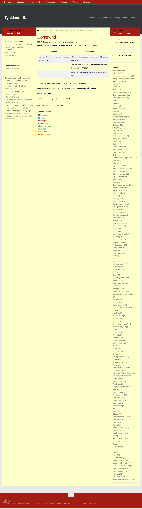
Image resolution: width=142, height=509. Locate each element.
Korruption (117, 289)
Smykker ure (118, 420)
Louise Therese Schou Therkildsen (19, 45)
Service (116, 404)
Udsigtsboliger (118, 469)
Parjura (116, 366)
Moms (115, 336)
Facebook (43, 116)
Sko (115, 412)
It (114, 273)
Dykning (116, 161)
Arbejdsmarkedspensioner (123, 79)
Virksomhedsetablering (122, 480)
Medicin (116, 319)
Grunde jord (118, 238)
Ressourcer (117, 393)
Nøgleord (33, 3)
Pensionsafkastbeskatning (123, 374)
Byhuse (116, 150)
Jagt (115, 276)
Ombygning (117, 352)
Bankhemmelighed (120, 93)
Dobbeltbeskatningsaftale (123, 159)
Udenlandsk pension (121, 464)
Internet (116, 268)
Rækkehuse (118, 382)
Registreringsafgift (120, 388)
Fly (114, 197)
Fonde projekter (119, 210)
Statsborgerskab (119, 428)
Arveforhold (117, 82)
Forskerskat (118, 219)
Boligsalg (117, 131)
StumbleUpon (44, 127)
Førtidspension (119, 205)
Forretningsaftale (119, 216)
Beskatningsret (119, 99)
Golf (115, 229)
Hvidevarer (117, 254)
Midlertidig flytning (120, 328)
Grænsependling (119, 235)
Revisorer (117, 398)
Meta (61, 3)
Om (71, 3)
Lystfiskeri (117, 314)
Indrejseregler (118, 265)
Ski (114, 409)
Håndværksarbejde (120, 243)
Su (114, 437)
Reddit (42, 130)
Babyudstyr (117, 90)
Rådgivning (117, 379)
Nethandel (117, 338)
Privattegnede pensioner (122, 377)
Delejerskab (118, 153)
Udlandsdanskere (120, 467)
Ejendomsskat (118, 172)
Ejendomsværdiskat (121, 178)
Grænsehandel (119, 232)
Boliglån (116, 126)
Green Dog (10, 51)
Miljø (115, 330)
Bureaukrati (117, 148)
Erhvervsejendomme (121, 186)
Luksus (116, 311)
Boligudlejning (118, 139)
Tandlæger (117, 442)
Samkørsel (117, 401)
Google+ (42, 122)
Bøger (115, 104)
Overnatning (118, 360)
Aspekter (48, 3)
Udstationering (119, 472)
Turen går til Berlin (13, 98)
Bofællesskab (118, 109)
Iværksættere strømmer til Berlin (18, 109)
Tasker (116, 445)
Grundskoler (118, 240)
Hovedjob (117, 251)
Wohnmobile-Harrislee (14, 48)
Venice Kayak (11, 56)
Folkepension (118, 208)
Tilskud (116, 450)
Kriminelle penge (119, 292)
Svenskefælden (119, 439)
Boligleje (116, 129)
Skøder (116, 415)
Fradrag (116, 221)
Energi (116, 183)
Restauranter (118, 396)
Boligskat (117, 134)
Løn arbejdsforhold (120, 308)
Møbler (116, 333)
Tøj (114, 453)
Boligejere (117, 120)
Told (115, 456)
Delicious (43, 124)
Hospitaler (117, 249)
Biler (115, 101)
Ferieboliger (118, 191)
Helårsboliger (118, 246)
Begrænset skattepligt (121, 96)
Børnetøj (116, 107)
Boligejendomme (119, 118)
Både (115, 88)
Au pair (116, 85)
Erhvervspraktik (119, 189)
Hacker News (44, 135)
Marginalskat (118, 317)
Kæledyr (116, 281)
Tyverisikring (118, 458)
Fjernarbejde (118, 194)
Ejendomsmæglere (120, 169)
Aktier (115, 74)
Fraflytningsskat (119, 224)
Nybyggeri (117, 341)
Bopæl (116, 142)
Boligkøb (116, 123)
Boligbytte (117, 115)
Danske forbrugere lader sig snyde (19, 111)
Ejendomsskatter (119, 175)
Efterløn (116, 164)
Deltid (115, 156)
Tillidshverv (117, 448)
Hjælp (82, 3)
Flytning (116, 199)
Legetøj (116, 303)
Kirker (115, 287)
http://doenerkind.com (54, 107)
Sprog (115, 426)
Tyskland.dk (18, 18)
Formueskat (118, 213)
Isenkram (117, 270)
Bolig (115, 112)
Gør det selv (118, 227)
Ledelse (116, 300)
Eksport (116, 180)
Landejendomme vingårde (123, 295)
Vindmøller (117, 478)
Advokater (117, 71)
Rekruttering (118, 390)
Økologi (116, 347)
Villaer (115, 475)
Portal (7, 3)
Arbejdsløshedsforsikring (122, 77)
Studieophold (118, 434)
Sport (115, 423)
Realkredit (117, 385)
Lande (19, 3)
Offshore (116, 349)
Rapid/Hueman (68, 504)
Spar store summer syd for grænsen (19, 106)
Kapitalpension (119, 284)
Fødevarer (117, 202)
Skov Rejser (10, 53)
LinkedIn (42, 132)
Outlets (116, 355)
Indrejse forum (118, 262)
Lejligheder (117, 306)
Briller (115, 145)
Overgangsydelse (120, 358)
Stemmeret (117, 431)
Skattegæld (117, 407)
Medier (116, 322)
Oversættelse (118, 363)
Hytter (115, 257)
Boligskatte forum (120, 137)
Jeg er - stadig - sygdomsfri (16, 114)
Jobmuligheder (119, 278)
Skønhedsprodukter (120, 418)
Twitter (42, 119)
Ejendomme (118, 167)
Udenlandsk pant (119, 461)
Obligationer (118, 344)
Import (115, 259)
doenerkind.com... (13, 69)
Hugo (89, 504)
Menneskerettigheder (121, 325)
